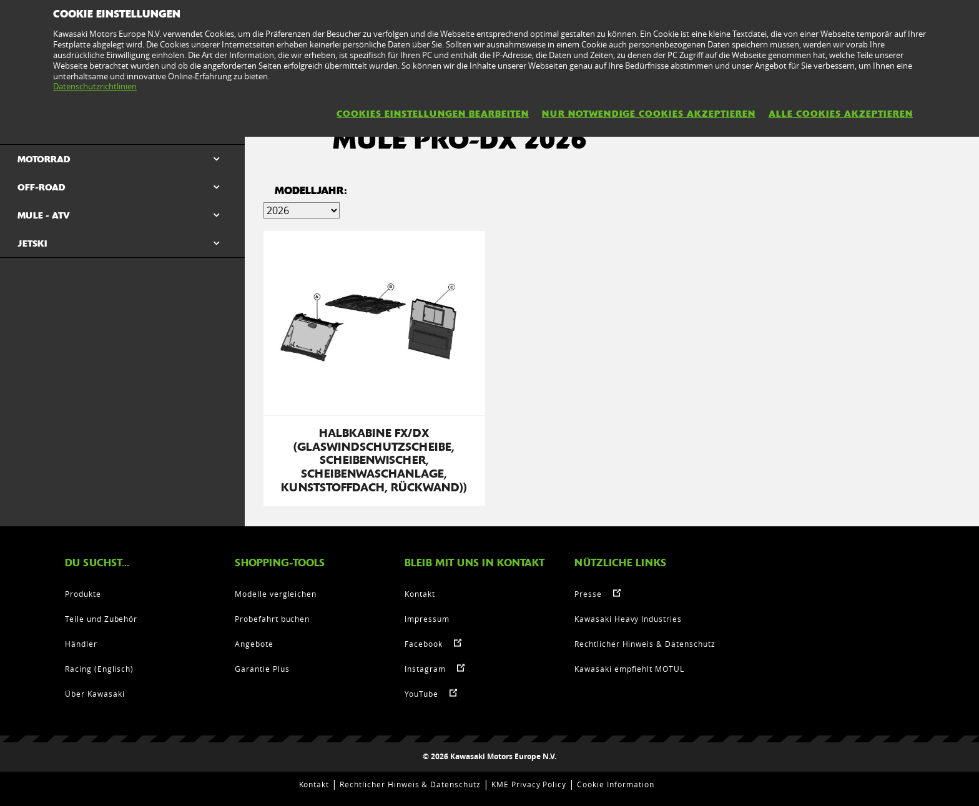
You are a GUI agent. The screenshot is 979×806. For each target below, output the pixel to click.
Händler (81, 644)
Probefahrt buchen (272, 619)
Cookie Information (615, 784)
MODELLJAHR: (311, 190)
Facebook (424, 644)
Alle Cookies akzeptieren (841, 113)
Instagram (425, 669)
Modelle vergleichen (276, 594)
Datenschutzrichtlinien (95, 86)
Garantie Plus (262, 669)
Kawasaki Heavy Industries (628, 619)
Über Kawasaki (94, 694)
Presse (588, 594)
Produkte (83, 594)
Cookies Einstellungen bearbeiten (433, 113)
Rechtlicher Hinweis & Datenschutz (645, 644)
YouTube (421, 694)
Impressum (427, 619)
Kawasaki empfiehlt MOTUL (629, 669)
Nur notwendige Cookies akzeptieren (648, 113)
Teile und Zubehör (101, 619)
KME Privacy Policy (528, 784)
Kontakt (420, 594)
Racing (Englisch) (99, 669)
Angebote (254, 644)
